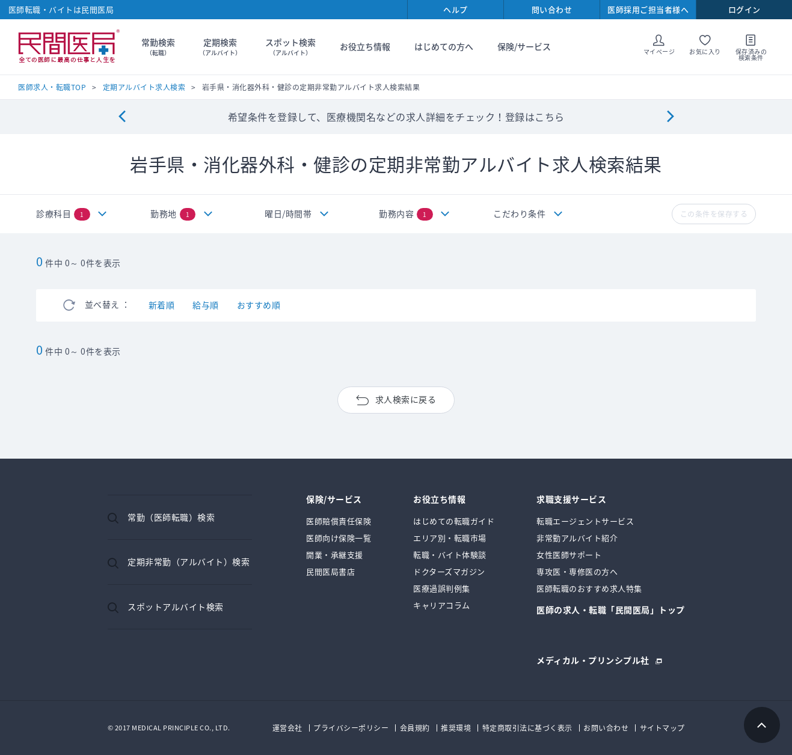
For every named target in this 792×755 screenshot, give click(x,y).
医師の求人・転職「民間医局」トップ (610, 610)
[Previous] (121, 117)
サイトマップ (662, 728)
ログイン (744, 9)
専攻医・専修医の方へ (577, 571)
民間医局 (69, 47)
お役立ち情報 (365, 46)
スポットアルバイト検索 (175, 607)
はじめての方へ (443, 46)
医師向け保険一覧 (338, 537)
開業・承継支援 (334, 554)
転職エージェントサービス (585, 521)
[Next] (670, 117)
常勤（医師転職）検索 (171, 517)
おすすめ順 (259, 305)
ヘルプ (455, 9)
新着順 (162, 305)
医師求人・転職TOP (52, 87)
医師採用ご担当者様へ (648, 9)
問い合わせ (552, 9)
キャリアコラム (441, 605)
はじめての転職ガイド (453, 521)
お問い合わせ (605, 728)
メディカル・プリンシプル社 (592, 659)
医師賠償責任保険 (338, 521)
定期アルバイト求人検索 (144, 87)
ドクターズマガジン (449, 571)
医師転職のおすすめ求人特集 (589, 588)
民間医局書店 (330, 571)
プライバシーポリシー (350, 728)
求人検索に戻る (406, 399)
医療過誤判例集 (441, 588)
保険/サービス (524, 46)
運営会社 (287, 728)
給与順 (205, 305)
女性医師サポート (568, 554)
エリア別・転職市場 (450, 537)
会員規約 (415, 728)
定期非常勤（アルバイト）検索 (188, 561)
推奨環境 (456, 728)
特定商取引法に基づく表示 (527, 728)
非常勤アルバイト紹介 (577, 537)
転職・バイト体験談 (450, 554)
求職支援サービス (571, 500)
